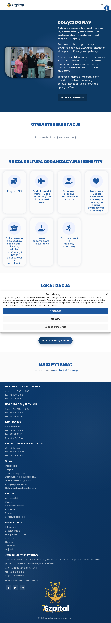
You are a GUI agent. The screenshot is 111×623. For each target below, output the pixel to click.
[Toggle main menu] (102, 5)
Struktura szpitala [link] (15, 473)
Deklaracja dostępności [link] (18, 480)
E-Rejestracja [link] (12, 530)
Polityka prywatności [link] (16, 484)
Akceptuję (55, 310)
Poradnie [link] (10, 509)
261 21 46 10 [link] (16, 398)
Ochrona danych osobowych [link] (21, 487)
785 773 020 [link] (16, 437)
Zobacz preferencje (55, 326)
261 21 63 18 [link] (16, 434)
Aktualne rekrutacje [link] (72, 97)
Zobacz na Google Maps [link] (55, 338)
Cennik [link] (9, 541)
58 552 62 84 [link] (17, 451)
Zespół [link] (9, 469)
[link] (107, 8)
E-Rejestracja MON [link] (15, 534)
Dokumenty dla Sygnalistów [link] (20, 476)
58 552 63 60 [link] (17, 412)
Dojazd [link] (9, 549)
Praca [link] (8, 513)
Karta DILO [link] (11, 538)
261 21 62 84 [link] (16, 455)
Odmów (55, 318)
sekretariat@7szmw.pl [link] (25, 580)
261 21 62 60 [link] (16, 416)
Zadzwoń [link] (10, 545)
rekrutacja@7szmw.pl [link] (65, 369)
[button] (106, 294)
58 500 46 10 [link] (17, 395)
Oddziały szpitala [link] (14, 505)
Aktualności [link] (11, 498)
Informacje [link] (11, 465)
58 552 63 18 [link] (17, 430)
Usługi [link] (8, 502)
